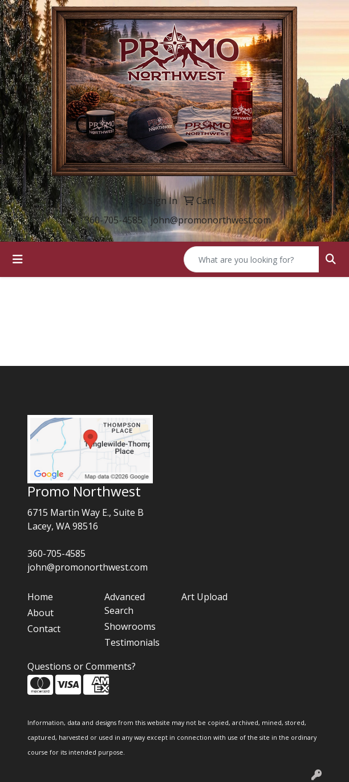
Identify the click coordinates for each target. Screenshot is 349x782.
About (40, 612)
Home (40, 596)
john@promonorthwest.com (211, 220)
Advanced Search (124, 603)
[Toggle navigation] (18, 259)
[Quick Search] (251, 259)
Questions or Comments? (81, 666)
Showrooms (130, 626)
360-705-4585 (113, 220)
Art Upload (204, 596)
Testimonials (132, 642)
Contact (43, 628)
